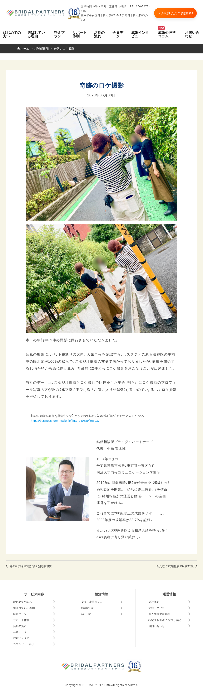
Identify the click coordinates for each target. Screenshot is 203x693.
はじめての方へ (12, 34)
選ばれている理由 (36, 34)
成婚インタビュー (140, 34)
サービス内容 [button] (34, 593)
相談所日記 (87, 608)
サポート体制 (80, 34)
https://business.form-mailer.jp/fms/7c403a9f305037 (65, 420)
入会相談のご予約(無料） (175, 13)
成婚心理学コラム (167, 34)
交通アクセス (156, 608)
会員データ (118, 34)
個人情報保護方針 (159, 614)
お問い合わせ (156, 626)
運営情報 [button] (169, 593)
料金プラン (59, 34)
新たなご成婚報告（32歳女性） (175, 566)
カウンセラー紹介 (24, 644)
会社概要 (153, 602)
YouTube (86, 614)
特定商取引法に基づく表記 (164, 620)
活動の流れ (99, 34)
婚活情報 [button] (101, 593)
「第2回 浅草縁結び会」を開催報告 (30, 566)
